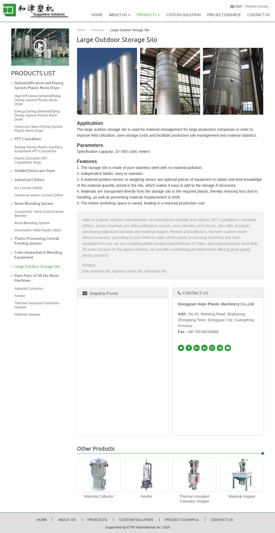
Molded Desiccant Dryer (35, 170)
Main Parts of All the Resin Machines (37, 278)
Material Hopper (242, 496)
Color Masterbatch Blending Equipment (38, 254)
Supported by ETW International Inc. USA (137, 527)
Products (98, 30)
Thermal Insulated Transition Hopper (194, 498)
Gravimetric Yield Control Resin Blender (39, 213)
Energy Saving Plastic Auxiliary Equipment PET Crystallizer (38, 149)
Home (97, 15)
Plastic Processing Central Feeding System (37, 240)
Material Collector (98, 496)
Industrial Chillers (29, 180)
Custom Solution (183, 15)
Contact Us (258, 15)
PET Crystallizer (28, 139)
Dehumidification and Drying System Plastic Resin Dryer (39, 85)
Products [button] (148, 15)
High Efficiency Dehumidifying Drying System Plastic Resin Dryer (38, 100)
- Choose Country (251, 6)
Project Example (224, 15)
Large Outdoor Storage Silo (37, 266)
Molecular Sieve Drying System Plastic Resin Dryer (39, 128)
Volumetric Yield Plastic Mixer (38, 230)
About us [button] (119, 15)
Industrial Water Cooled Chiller (39, 195)
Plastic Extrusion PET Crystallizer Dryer (31, 160)
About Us (67, 520)
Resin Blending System (34, 203)
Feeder (146, 496)
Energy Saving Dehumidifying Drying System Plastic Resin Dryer (37, 115)
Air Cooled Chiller (28, 188)
